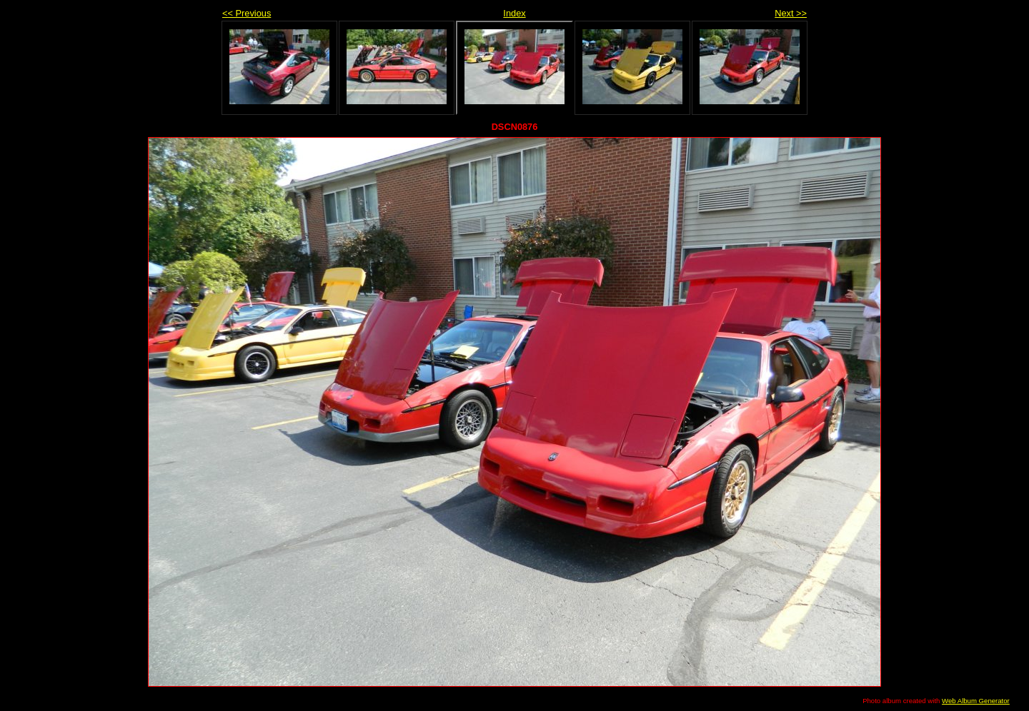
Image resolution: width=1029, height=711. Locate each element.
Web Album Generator (976, 701)
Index (514, 13)
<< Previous (246, 13)
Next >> (791, 13)
